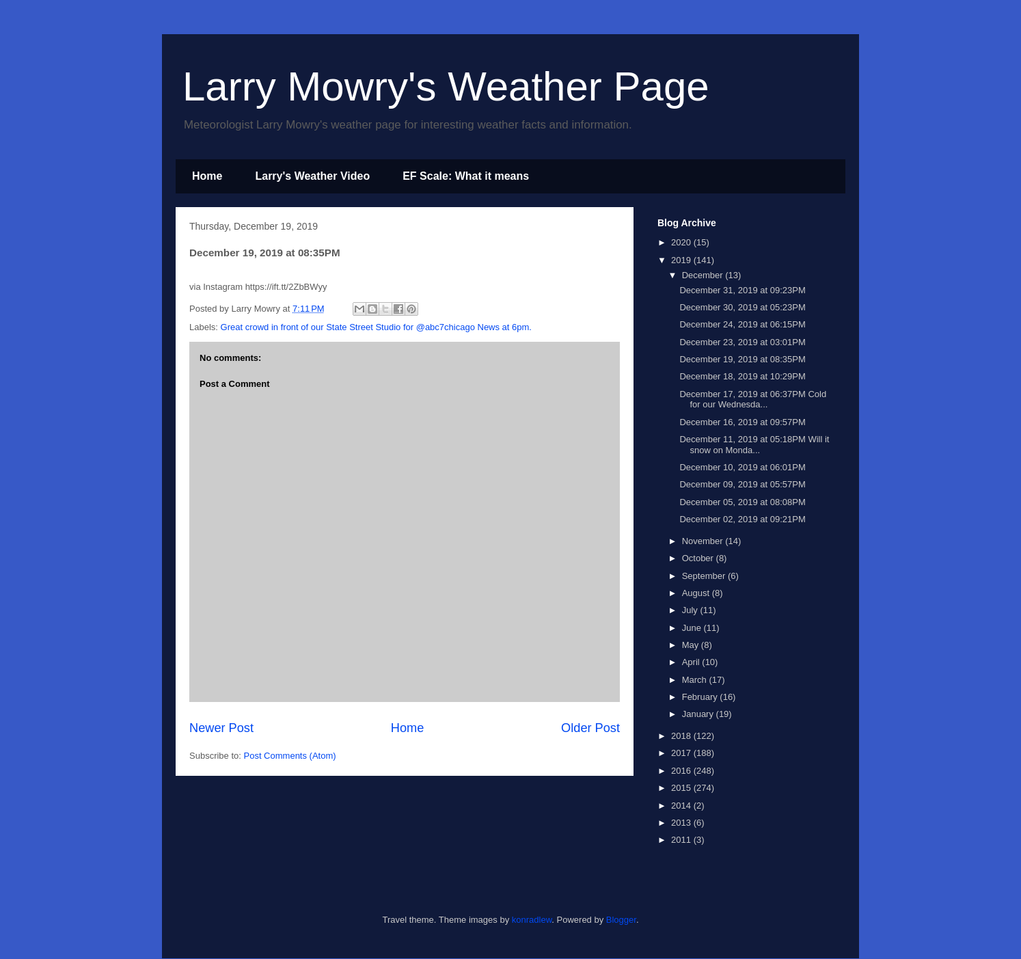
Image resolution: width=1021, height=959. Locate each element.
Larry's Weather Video (312, 176)
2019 (682, 260)
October (699, 558)
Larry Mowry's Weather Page (445, 86)
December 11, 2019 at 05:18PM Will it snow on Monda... (754, 444)
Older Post (590, 728)
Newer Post (221, 728)
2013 (682, 823)
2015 (682, 788)
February (701, 697)
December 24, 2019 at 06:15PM (742, 324)
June (693, 628)
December (704, 275)
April (692, 662)
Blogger (621, 920)
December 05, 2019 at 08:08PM (742, 502)
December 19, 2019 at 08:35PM (742, 359)
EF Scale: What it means (466, 176)
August (697, 593)
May (691, 645)
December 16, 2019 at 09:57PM (742, 422)
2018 (682, 736)
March (695, 680)
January (699, 714)
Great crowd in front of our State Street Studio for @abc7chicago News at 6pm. (376, 327)
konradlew (532, 920)
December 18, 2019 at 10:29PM (742, 376)
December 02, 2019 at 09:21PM (742, 519)
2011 (682, 840)
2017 (682, 753)
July (691, 610)
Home (207, 176)
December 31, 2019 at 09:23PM (742, 290)
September (705, 576)
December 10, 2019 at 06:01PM (742, 467)
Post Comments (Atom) (290, 756)
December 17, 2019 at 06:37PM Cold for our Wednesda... (752, 399)
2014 (682, 805)
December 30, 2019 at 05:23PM (742, 307)
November (704, 541)
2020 (682, 242)
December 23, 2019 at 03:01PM (742, 342)
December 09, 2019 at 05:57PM (742, 484)
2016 (682, 771)
